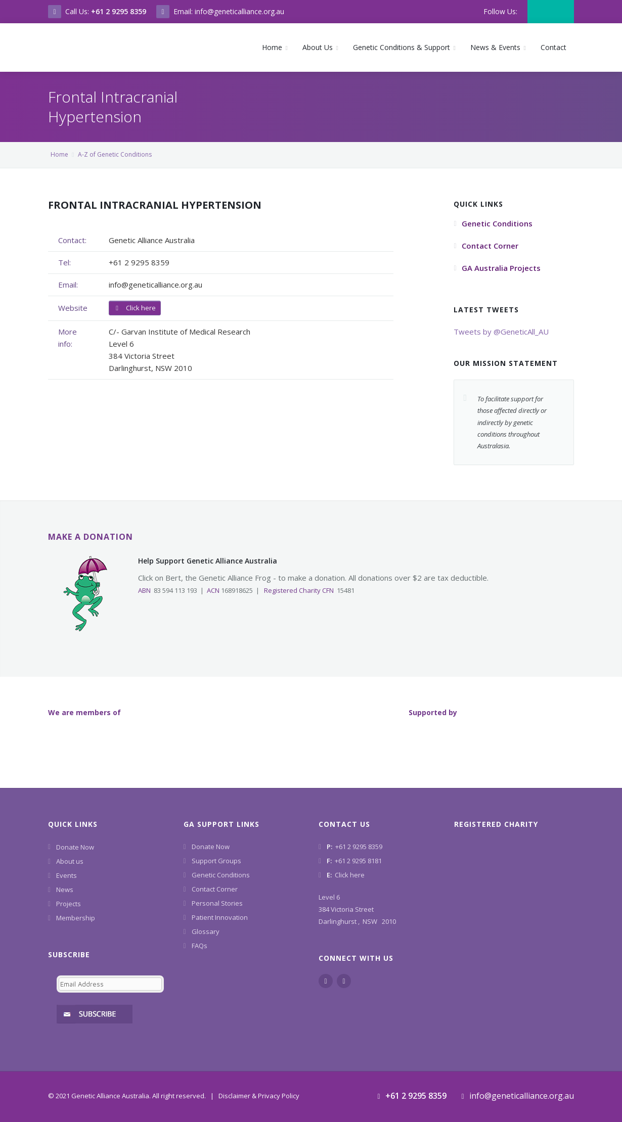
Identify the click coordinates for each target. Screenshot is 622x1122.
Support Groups (216, 860)
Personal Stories (217, 903)
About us (69, 861)
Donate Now (75, 847)
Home (59, 154)
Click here (135, 307)
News (64, 889)
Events (66, 875)
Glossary (205, 931)
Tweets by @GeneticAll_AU (501, 331)
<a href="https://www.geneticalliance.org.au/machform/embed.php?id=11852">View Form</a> (108, 996)
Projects (68, 903)
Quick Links (73, 824)
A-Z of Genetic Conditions (115, 154)
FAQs (199, 945)
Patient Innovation (220, 917)
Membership (75, 917)
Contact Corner (215, 889)
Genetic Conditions (221, 874)
